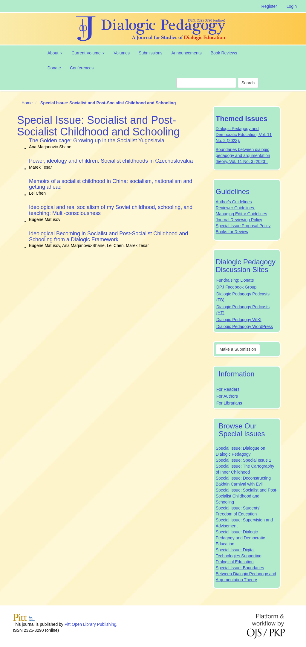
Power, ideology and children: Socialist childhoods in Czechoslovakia (111, 161)
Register (269, 6)
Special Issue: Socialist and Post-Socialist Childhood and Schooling (247, 496)
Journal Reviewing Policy (239, 219)
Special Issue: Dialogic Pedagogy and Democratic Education (240, 537)
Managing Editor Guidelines (241, 213)
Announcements (186, 53)
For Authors (227, 396)
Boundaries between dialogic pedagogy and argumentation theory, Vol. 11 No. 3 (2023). (243, 155)
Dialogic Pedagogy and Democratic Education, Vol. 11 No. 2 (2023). (244, 134)
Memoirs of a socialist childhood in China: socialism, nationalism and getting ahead (110, 184)
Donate (54, 67)
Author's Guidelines (234, 201)
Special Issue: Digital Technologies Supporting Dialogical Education (238, 555)
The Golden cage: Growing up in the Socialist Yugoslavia (96, 141)
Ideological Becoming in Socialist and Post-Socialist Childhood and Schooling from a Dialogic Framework (108, 236)
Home (27, 102)
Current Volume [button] (88, 53)
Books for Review (232, 231)
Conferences (82, 67)
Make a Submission (238, 349)
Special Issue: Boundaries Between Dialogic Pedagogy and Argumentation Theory (246, 573)
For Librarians (229, 403)
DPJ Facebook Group (236, 287)
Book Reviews (224, 53)
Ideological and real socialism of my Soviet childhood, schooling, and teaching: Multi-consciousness (110, 210)
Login (292, 6)
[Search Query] (206, 83)
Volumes (122, 53)
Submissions (150, 53)
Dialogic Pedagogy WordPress (244, 326)
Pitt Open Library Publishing (91, 624)
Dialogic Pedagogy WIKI (238, 319)
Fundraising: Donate (235, 280)
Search (248, 82)
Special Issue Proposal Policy (243, 225)
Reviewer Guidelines (235, 207)
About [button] (55, 53)
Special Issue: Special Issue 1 (243, 460)
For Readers (228, 389)
